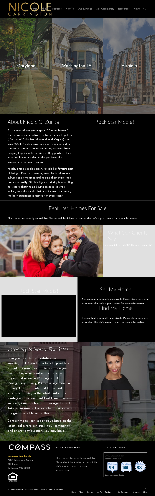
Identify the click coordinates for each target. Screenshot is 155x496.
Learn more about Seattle (114, 475)
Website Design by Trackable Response (48, 489)
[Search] (144, 9)
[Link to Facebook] (145, 489)
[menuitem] (33, 9)
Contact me (16, 420)
